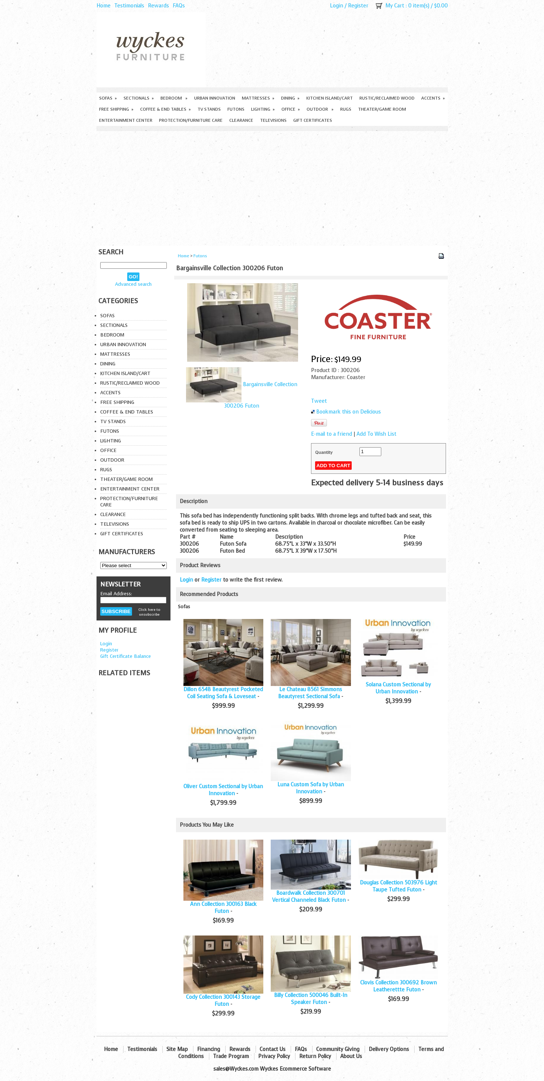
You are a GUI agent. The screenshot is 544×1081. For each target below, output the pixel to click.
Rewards (158, 5)
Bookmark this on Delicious (348, 411)
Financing (208, 1049)
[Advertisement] (272, 186)
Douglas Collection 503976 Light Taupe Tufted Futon (398, 886)
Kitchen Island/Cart (329, 98)
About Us (351, 1056)
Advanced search (133, 284)
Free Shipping (116, 109)
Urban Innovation (214, 98)
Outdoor (320, 109)
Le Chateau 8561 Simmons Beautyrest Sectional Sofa (310, 693)
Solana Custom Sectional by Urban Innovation (398, 688)
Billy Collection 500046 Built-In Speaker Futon (310, 999)
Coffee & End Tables (165, 109)
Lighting (263, 109)
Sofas (108, 98)
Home (104, 5)
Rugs (345, 109)
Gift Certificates (312, 120)
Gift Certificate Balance (125, 656)
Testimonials (129, 5)
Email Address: (116, 593)
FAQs (179, 5)
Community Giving (337, 1049)
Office (290, 109)
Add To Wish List (376, 434)
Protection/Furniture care (191, 120)
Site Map (177, 1049)
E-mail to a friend (331, 434)
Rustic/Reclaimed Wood (387, 98)
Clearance (241, 120)
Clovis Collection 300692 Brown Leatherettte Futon (398, 986)
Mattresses (258, 98)
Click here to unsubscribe (149, 612)
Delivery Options (389, 1049)
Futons (235, 109)
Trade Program (231, 1056)
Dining (290, 98)
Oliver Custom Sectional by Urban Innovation (223, 790)
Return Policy (315, 1056)
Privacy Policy (274, 1056)
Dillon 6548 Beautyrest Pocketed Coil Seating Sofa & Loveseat (223, 693)
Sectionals (139, 98)
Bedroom (174, 98)
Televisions (273, 120)
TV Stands (209, 109)
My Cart (394, 5)
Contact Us (272, 1049)
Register (358, 5)
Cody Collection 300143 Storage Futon (223, 1001)
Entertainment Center (125, 120)
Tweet (319, 401)
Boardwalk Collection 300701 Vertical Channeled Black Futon (309, 897)
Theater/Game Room (382, 109)
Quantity (323, 452)
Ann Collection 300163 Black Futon (223, 908)
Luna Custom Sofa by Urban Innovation (310, 788)
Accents (433, 98)
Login (336, 5)
